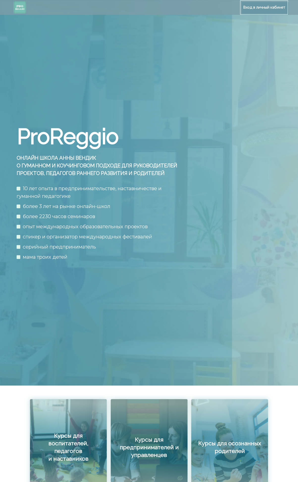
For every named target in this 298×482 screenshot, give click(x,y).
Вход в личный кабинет (264, 7)
